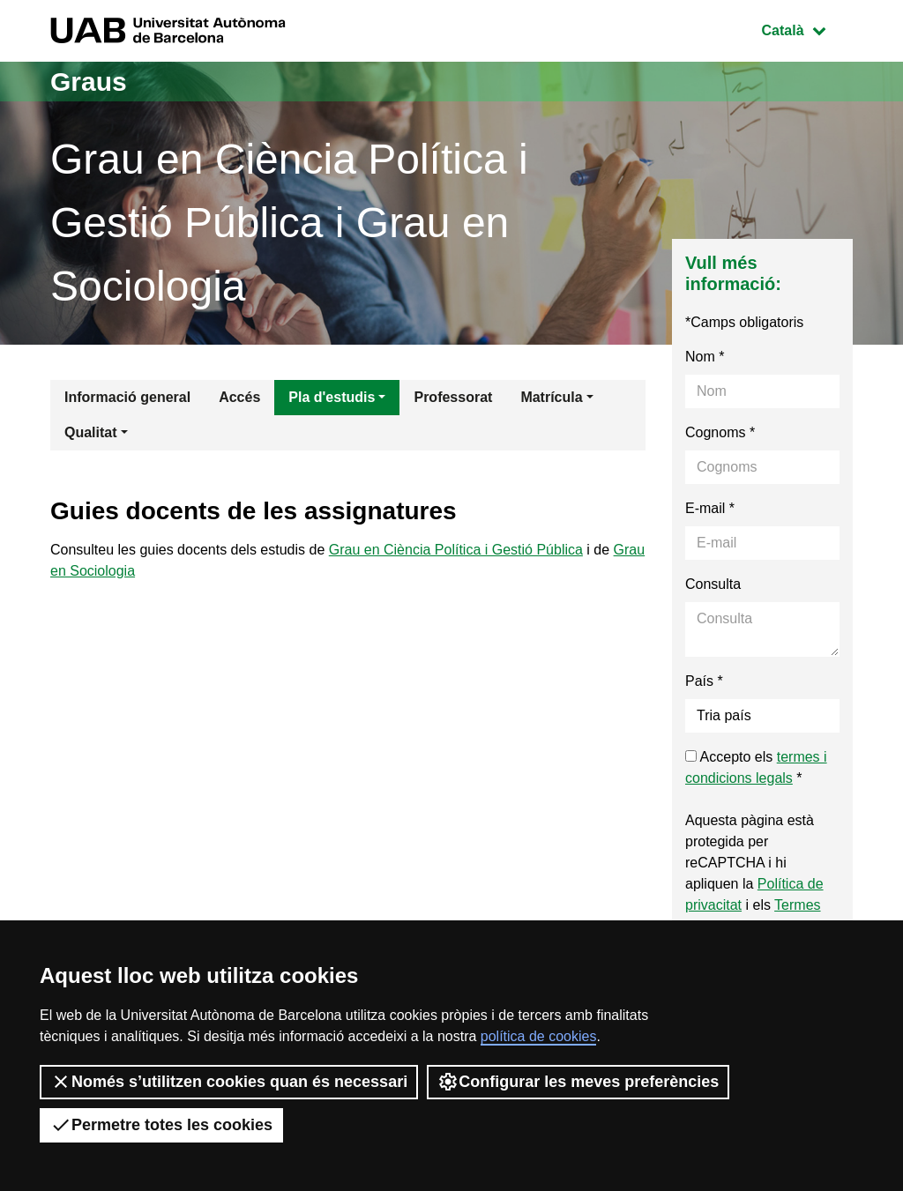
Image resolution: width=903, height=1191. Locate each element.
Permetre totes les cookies (161, 1124)
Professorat (453, 397)
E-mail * (710, 508)
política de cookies (539, 1036)
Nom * (704, 356)
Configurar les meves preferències (578, 1081)
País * (704, 681)
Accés (239, 397)
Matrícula (551, 397)
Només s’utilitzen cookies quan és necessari (228, 1081)
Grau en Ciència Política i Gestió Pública (456, 549)
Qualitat (90, 432)
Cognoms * (720, 432)
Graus (88, 81)
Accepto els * (756, 767)
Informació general (127, 397)
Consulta (713, 584)
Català (807, 28)
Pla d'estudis (331, 397)
